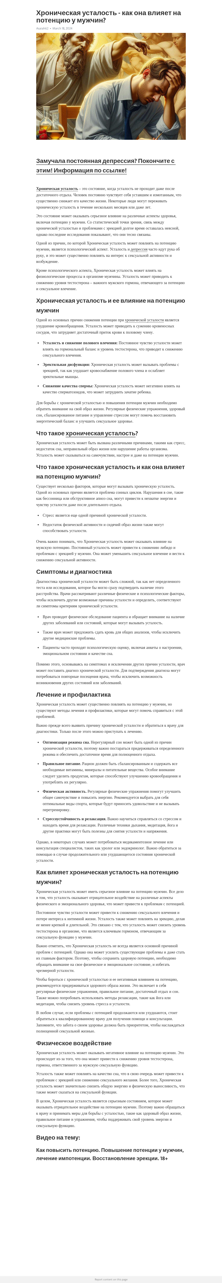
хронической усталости (144, 320)
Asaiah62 (42, 28)
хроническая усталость (100, 433)
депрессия (139, 249)
